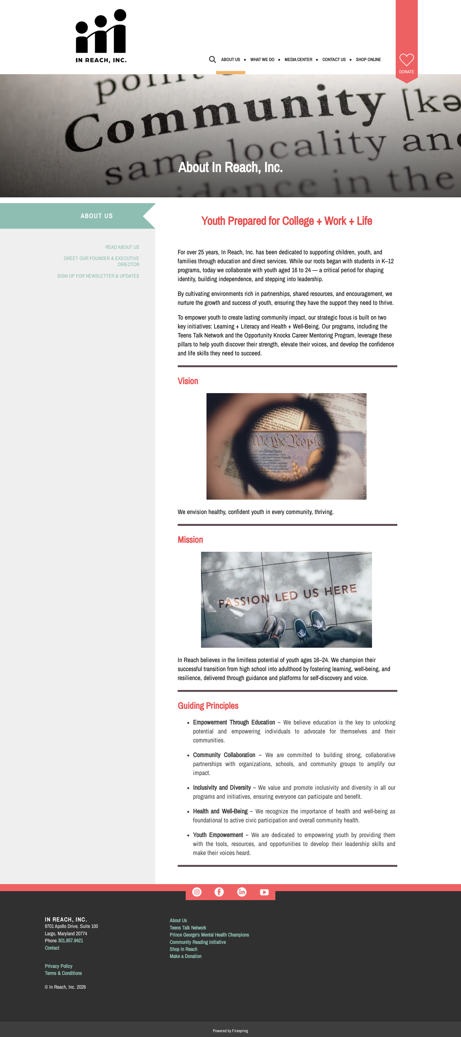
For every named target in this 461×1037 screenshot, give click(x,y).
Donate (406, 72)
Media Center (298, 59)
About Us (230, 59)
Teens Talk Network (188, 927)
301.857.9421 (70, 940)
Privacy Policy (58, 966)
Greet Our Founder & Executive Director (101, 261)
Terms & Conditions (63, 973)
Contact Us (334, 59)
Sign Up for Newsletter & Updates (98, 275)
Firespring (240, 1030)
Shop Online (368, 59)
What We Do (262, 59)
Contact (52, 947)
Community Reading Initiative (198, 942)
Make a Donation (185, 956)
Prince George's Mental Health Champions (209, 934)
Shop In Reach (183, 949)
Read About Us (122, 246)
